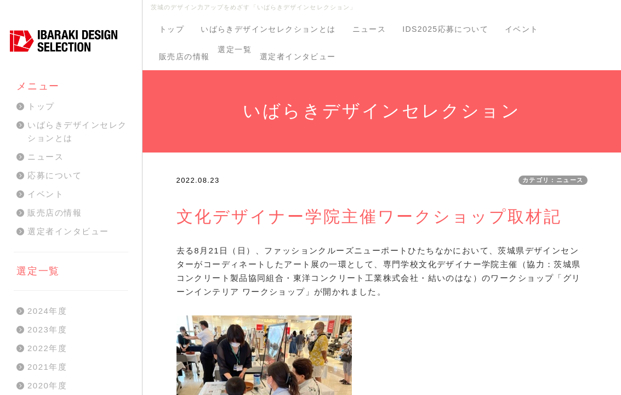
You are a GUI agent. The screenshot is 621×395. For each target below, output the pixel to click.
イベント (522, 29)
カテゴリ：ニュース (553, 180)
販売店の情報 (184, 56)
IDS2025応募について (445, 29)
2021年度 (47, 366)
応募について (54, 175)
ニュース (369, 29)
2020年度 (47, 385)
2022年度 (47, 348)
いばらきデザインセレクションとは (268, 29)
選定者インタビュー (298, 56)
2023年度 (47, 329)
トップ (171, 29)
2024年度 (47, 310)
